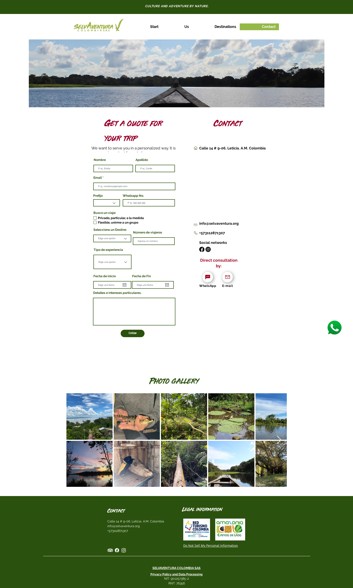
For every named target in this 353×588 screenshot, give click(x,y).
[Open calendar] (124, 285)
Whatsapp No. (133, 195)
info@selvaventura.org (123, 526)
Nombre (100, 159)
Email (97, 177)
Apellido (142, 159)
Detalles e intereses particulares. (117, 292)
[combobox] (112, 262)
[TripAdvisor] (110, 550)
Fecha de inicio (104, 276)
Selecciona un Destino (109, 229)
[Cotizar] (133, 333)
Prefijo (98, 195)
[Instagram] (208, 249)
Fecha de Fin (141, 276)
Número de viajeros (147, 232)
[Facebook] (201, 249)
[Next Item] (279, 440)
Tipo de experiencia (108, 249)
